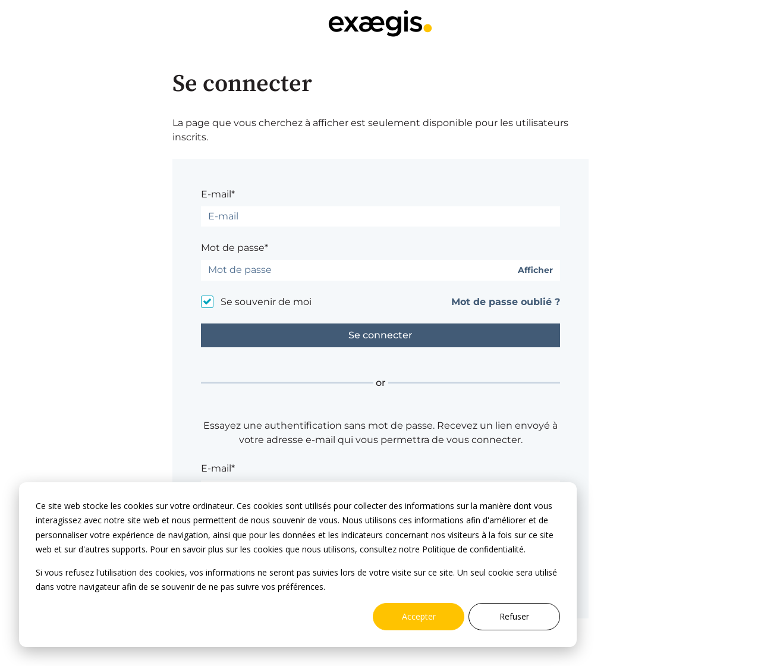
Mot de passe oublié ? (505, 301)
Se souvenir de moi (266, 301)
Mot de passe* (234, 247)
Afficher (535, 270)
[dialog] (298, 564)
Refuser (514, 616)
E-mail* (218, 194)
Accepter (419, 616)
